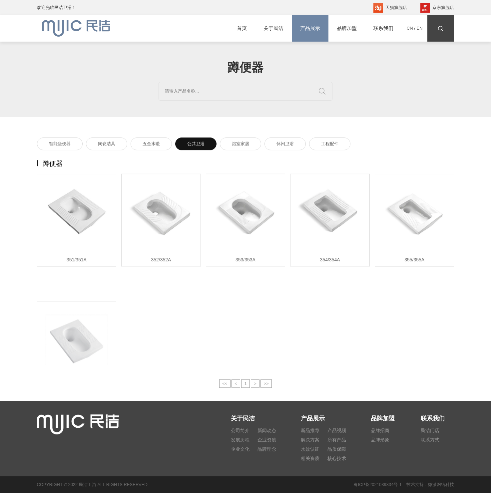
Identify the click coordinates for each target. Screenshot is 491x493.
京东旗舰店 (437, 8)
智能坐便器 (60, 144)
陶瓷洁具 (106, 144)
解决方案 (310, 439)
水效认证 (310, 449)
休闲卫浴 (285, 144)
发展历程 (240, 439)
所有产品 (336, 439)
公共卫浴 (196, 144)
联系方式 (430, 439)
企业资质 (266, 439)
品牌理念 (266, 449)
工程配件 (329, 144)
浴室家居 (240, 144)
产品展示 (310, 28)
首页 (242, 28)
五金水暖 (151, 144)
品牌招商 (380, 430)
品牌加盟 (347, 28)
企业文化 (240, 449)
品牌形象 (380, 439)
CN (410, 28)
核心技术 (336, 458)
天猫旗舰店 (390, 8)
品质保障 (336, 449)
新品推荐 (310, 430)
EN (419, 28)
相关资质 (310, 458)
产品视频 (336, 430)
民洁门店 (430, 430)
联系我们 (383, 28)
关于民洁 (273, 28)
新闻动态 (266, 430)
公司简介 (240, 430)
